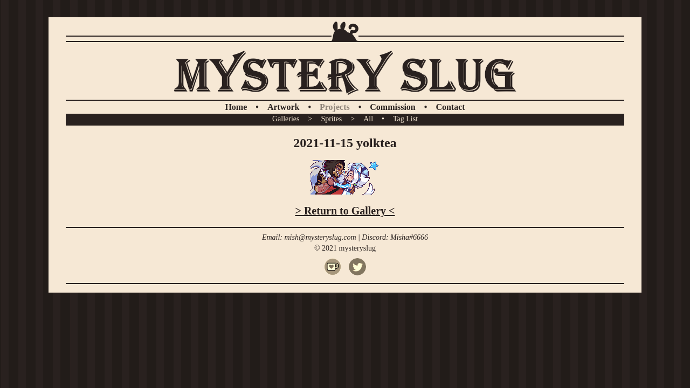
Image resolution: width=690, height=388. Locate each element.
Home (236, 107)
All (368, 119)
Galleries (286, 119)
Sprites (331, 119)
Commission (392, 107)
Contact (450, 107)
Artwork (283, 107)
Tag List (405, 119)
